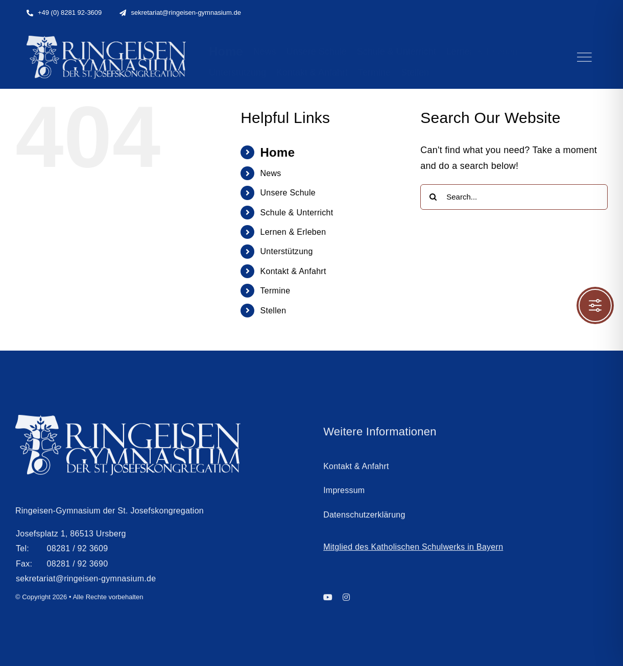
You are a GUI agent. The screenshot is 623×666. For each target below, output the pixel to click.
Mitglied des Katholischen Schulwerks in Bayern (413, 550)
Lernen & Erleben (293, 232)
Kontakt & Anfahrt (293, 271)
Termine (275, 290)
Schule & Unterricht (296, 212)
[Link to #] (584, 57)
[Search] (433, 197)
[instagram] (346, 600)
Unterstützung (286, 251)
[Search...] (514, 197)
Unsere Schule (288, 192)
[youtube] (327, 600)
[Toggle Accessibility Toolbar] (595, 305)
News (270, 173)
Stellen (273, 310)
